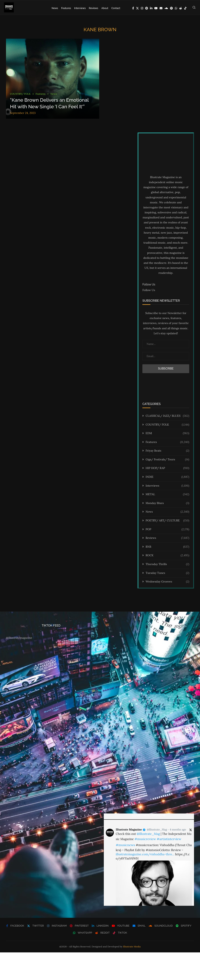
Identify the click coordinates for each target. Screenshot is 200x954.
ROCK (167, 557)
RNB (167, 548)
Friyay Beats (167, 452)
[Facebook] (133, 8)
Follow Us (148, 291)
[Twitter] (137, 8)
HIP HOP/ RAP (167, 470)
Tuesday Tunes (167, 574)
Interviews (80, 8)
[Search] (194, 8)
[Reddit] (180, 8)
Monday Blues (167, 505)
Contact (115, 8)
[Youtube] (156, 8)
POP (167, 531)
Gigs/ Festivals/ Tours (167, 461)
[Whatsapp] (176, 8)
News (55, 8)
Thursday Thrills (167, 566)
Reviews (93, 8)
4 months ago (178, 831)
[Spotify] (171, 8)
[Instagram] (142, 8)
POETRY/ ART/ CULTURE (167, 522)
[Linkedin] (151, 8)
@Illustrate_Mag (157, 831)
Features (66, 8)
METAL (167, 496)
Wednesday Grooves (167, 583)
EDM (167, 435)
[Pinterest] (146, 8)
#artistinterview (169, 841)
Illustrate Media (132, 948)
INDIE (167, 479)
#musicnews (125, 847)
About (104, 8)
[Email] (161, 8)
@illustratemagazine (19, 639)
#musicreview (145, 841)
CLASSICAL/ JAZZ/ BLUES (167, 418)
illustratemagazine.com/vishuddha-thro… (145, 856)
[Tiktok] (185, 8)
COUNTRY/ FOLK (167, 426)
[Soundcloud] (166, 8)
